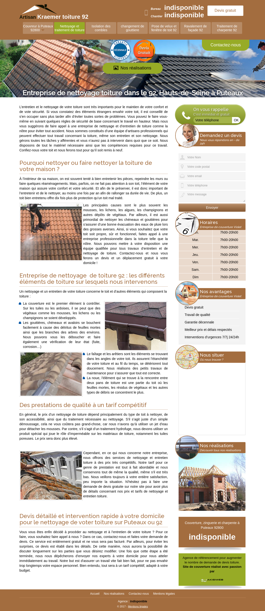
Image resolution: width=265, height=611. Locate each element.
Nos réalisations (132, 68)
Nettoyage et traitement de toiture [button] (70, 28)
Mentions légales (164, 593)
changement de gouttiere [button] (132, 28)
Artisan (42, 16)
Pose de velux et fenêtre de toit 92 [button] (164, 28)
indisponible (184, 7)
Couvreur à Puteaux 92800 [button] (38, 28)
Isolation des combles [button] (100, 28)
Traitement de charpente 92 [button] (227, 28)
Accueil (95, 593)
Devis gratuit (225, 10)
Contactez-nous (225, 45)
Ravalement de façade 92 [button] (195, 28)
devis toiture (230, 562)
